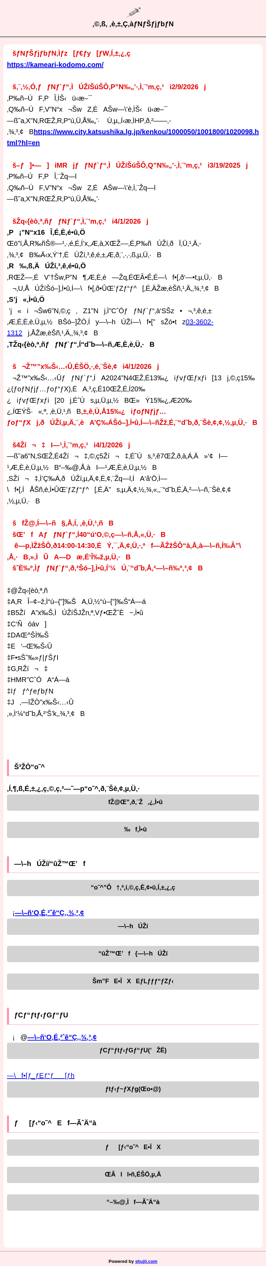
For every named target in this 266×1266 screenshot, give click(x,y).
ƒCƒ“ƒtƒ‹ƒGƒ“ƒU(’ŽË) (133, 1050)
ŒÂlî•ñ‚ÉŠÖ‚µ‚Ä (133, 1174)
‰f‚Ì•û (133, 829)
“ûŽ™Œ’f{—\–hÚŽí (133, 953)
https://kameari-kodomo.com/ (55, 64)
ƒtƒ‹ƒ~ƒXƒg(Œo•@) (133, 1089)
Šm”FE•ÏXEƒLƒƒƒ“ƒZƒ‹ (133, 981)
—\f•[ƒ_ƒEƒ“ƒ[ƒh (40, 1075)
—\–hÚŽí (133, 926)
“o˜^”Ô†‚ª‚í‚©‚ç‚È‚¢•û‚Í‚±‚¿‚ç (133, 887)
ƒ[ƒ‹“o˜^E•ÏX (133, 1147)
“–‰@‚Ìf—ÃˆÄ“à (133, 1202)
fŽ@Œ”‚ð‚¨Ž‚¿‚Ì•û (133, 802)
